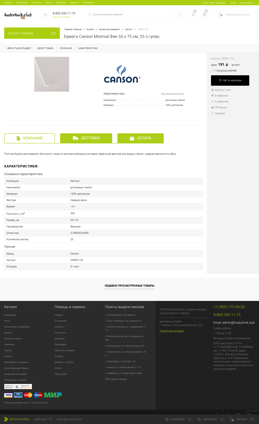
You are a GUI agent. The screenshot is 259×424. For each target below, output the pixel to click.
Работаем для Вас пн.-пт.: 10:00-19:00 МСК (26, 396)
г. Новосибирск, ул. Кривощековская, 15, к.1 (125, 347)
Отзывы (59, 350)
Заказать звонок (61, 17)
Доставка (61, 2)
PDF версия (219, 107)
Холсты (8, 350)
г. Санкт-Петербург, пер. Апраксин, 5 (123, 314)
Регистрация (246, 3)
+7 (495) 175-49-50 (10, 409)
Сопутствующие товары (16, 362)
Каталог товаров (32, 33)
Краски (8, 344)
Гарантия (74, 2)
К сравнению (219, 101)
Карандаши (10, 308)
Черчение (9, 338)
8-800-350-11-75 (43, 419)
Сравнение (179, 419)
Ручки (7, 314)
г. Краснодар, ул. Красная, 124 (120, 355)
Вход (233, 3)
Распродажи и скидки (15, 373)
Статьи (58, 362)
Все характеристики (172, 93)
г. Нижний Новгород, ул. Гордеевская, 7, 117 (125, 322)
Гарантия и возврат (65, 344)
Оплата (48, 2)
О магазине (21, 2)
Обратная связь (16, 419)
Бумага (8, 326)
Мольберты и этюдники (16, 356)
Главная (8, 2)
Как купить (60, 326)
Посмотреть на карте (172, 324)
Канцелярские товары (15, 367)
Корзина (242, 419)
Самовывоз (61, 338)
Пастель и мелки (13, 332)
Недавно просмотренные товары (129, 279)
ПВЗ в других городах (116, 372)
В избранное (219, 95)
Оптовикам (88, 2)
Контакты (36, 2)
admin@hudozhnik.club (238, 316)
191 (225, 65)
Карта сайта (61, 367)
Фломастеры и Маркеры (17, 320)
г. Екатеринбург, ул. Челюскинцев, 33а (124, 339)
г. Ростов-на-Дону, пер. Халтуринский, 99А (124, 332)
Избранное (211, 419)
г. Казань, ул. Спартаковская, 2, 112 (123, 361)
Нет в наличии (230, 80)
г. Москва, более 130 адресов (120, 308)
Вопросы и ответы (64, 356)
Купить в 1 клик (221, 89)
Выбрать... (221, 3)
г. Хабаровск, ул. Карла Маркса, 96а (123, 367)
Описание (29, 138)
